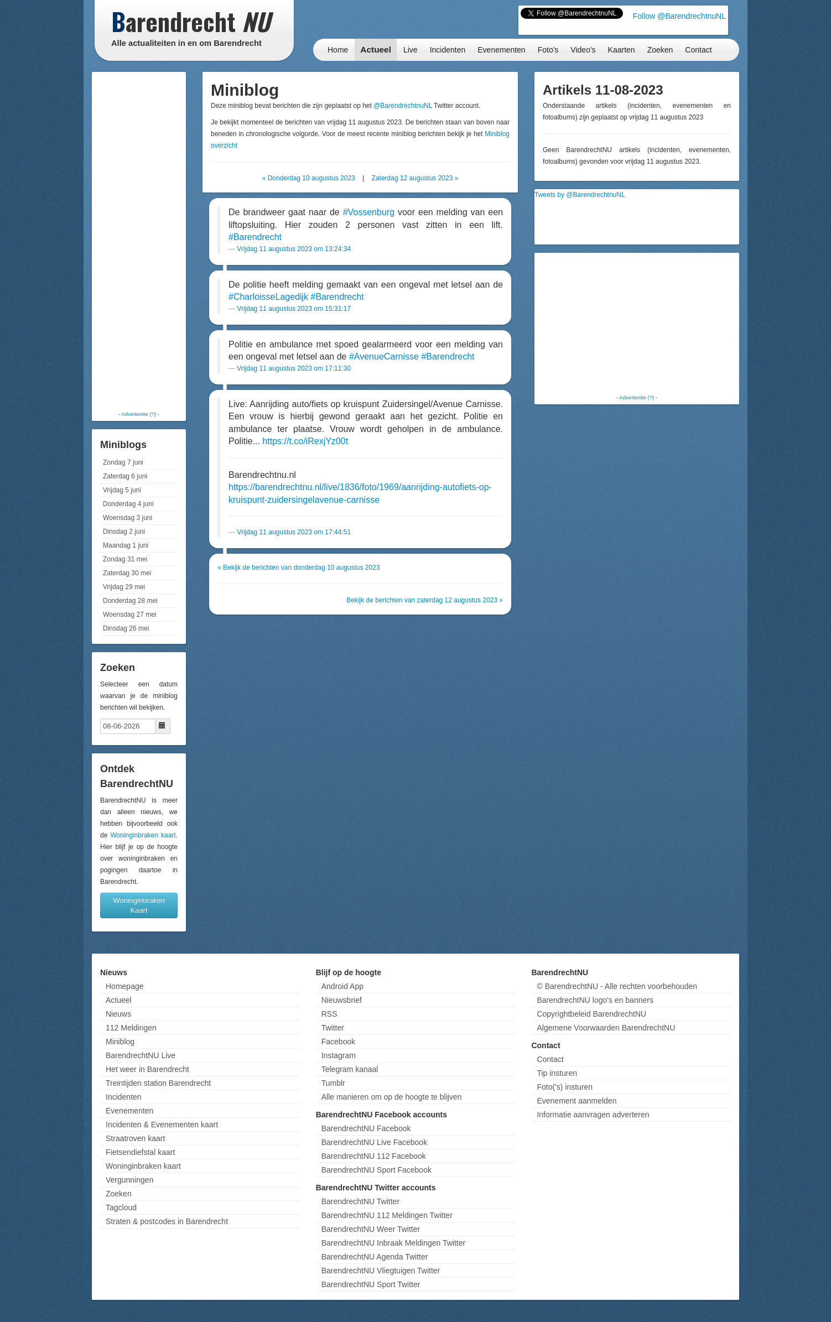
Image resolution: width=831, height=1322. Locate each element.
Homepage (125, 986)
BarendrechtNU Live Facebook (374, 1142)
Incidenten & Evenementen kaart (162, 1124)
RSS (329, 1013)
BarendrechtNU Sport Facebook (376, 1169)
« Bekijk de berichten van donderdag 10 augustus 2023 (298, 567)
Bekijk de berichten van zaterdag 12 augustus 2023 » (424, 600)
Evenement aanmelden (576, 1100)
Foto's (548, 49)
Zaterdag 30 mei (127, 573)
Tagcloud (121, 1207)
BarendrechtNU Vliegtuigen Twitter (380, 1270)
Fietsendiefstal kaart (140, 1152)
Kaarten (621, 49)
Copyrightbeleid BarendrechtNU (591, 1013)
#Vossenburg (368, 212)
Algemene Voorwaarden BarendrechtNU (606, 1027)
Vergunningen (129, 1179)
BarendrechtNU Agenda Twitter (374, 1256)
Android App (342, 986)
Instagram (338, 1055)
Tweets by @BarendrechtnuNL (579, 195)
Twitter (332, 1027)
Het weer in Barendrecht (147, 1069)
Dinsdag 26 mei (126, 628)
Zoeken (660, 49)
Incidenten (448, 49)
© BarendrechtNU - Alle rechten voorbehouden (617, 986)
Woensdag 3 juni (127, 518)
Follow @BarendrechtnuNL (679, 16)
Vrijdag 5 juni (122, 490)
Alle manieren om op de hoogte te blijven (391, 1096)
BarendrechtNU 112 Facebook (373, 1156)
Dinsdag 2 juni (124, 531)
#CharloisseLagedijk (268, 296)
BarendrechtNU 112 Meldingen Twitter (387, 1215)
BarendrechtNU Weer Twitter (370, 1229)
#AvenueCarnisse (384, 356)
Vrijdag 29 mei (124, 587)
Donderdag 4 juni (128, 504)
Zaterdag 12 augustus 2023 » (415, 178)
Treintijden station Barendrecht (158, 1083)
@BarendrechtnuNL (402, 106)
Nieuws (118, 1013)
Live (410, 49)
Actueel (375, 49)
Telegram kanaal (349, 1069)
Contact (698, 49)
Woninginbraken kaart (142, 835)
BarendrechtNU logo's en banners (595, 1000)
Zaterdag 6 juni (125, 476)
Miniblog (120, 1041)
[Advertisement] (139, 241)
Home (338, 49)
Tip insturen (557, 1073)
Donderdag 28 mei (130, 601)
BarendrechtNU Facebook (366, 1128)
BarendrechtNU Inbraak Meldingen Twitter (393, 1242)
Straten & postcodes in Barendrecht (167, 1221)
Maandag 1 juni (125, 545)
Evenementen (501, 49)
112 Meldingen (131, 1027)
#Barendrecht (255, 237)
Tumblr (333, 1083)
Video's (582, 49)
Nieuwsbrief (341, 1000)
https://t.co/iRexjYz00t (305, 441)
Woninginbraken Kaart (139, 905)
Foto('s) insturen (565, 1086)
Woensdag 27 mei (130, 614)
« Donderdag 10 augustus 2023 (308, 178)
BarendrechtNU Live (140, 1055)
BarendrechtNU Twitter (360, 1201)
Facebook (338, 1041)
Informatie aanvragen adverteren (593, 1114)
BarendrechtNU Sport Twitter (370, 1284)
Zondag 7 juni (123, 462)
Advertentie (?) (138, 414)
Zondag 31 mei (125, 559)
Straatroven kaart (135, 1138)
